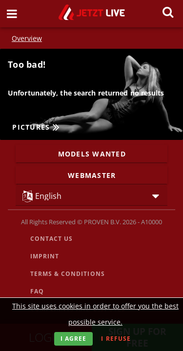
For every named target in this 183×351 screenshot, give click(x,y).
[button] (91, 195)
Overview (27, 38)
